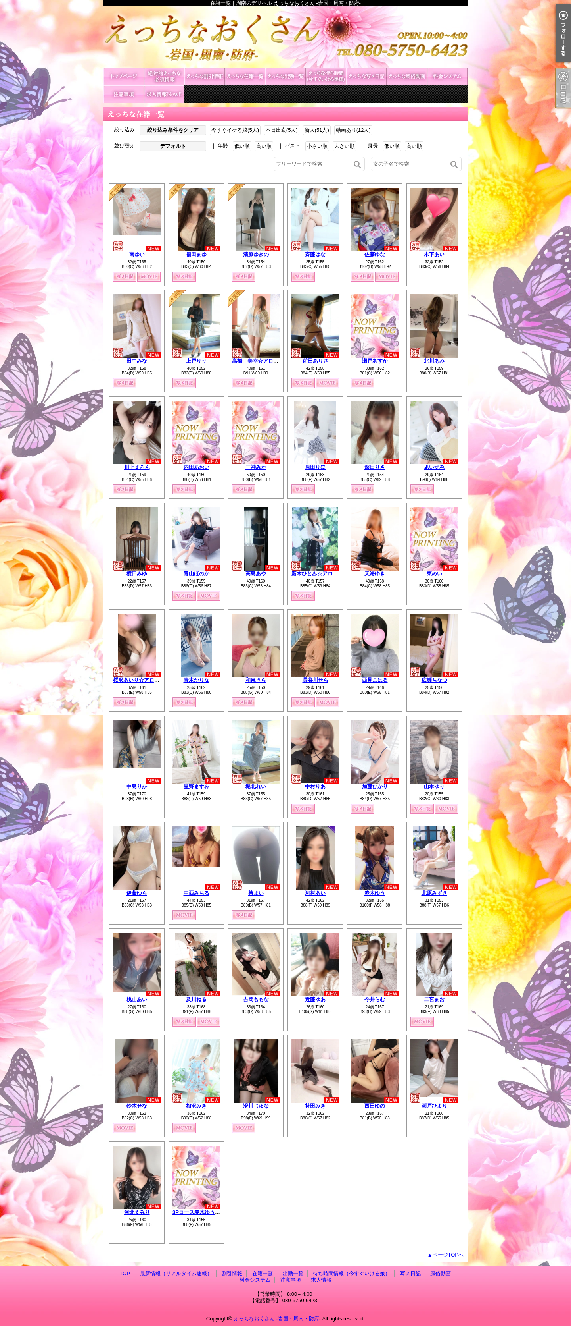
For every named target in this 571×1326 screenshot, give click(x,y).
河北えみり (137, 1212)
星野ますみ (196, 786)
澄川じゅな (256, 1106)
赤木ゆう (374, 893)
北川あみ (434, 361)
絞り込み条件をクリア (173, 130)
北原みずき (434, 893)
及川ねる (196, 999)
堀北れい (255, 786)
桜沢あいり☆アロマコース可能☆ (151, 680)
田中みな (136, 361)
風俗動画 (407, 76)
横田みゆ (136, 574)
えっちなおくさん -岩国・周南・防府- (277, 1319)
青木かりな (196, 680)
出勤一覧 (285, 76)
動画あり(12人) (353, 130)
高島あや (255, 574)
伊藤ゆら (136, 893)
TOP (123, 76)
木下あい (434, 254)
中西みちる (196, 893)
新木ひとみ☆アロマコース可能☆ (330, 574)
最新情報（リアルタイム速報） (164, 76)
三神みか (255, 467)
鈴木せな (136, 1106)
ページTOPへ (448, 1255)
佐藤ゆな (374, 254)
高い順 (264, 146)
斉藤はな (315, 254)
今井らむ (374, 999)
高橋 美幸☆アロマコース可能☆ (270, 361)
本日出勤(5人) (282, 130)
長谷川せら (315, 680)
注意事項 (123, 94)
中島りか (136, 786)
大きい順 (344, 146)
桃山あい (136, 999)
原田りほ (315, 467)
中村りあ (315, 786)
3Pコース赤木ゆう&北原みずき (208, 1212)
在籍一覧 (245, 76)
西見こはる (375, 680)
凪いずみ (434, 467)
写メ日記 (366, 76)
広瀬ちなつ (434, 680)
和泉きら (255, 680)
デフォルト (173, 146)
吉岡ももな (256, 999)
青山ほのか (196, 574)
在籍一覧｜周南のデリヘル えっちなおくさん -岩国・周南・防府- (285, 37)
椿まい (256, 893)
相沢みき (196, 1106)
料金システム (447, 76)
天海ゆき (374, 574)
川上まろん (137, 467)
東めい (434, 574)
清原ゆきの (256, 254)
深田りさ (374, 467)
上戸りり (196, 361)
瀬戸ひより (434, 1106)
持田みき (315, 1106)
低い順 (242, 146)
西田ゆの (374, 1106)
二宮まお (434, 999)
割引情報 (204, 76)
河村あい (315, 893)
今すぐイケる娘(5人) (235, 130)
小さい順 (317, 146)
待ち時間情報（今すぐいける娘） (326, 76)
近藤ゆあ (315, 999)
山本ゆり (434, 786)
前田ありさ (315, 361)
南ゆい (137, 254)
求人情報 (164, 94)
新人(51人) (317, 130)
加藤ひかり (375, 786)
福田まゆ (196, 254)
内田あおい (196, 467)
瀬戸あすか (375, 361)
